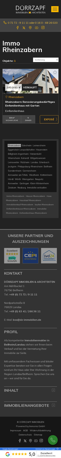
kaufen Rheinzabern (44, 204)
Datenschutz (25, 434)
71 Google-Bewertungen (46, 455)
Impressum (15, 430)
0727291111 (53, 440)
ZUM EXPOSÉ (49, 119)
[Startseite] (30, 9)
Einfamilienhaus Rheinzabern (33, 213)
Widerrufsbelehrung (40, 430)
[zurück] (7, 255)
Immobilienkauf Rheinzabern (20, 204)
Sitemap (38, 434)
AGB (25, 430)
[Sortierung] (46, 60)
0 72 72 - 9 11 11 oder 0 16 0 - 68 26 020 (33, 22)
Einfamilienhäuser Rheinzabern (21, 209)
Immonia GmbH (37, 426)
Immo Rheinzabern (15, 196)
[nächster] (53, 255)
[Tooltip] (57, 449)
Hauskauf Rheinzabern (30, 200)
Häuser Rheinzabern (35, 196)
